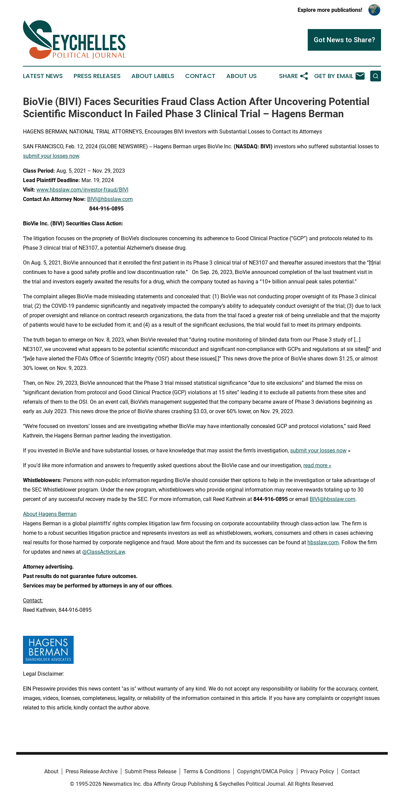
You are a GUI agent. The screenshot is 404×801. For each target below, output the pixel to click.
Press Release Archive (92, 771)
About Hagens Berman (50, 514)
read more (315, 465)
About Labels (152, 76)
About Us (241, 76)
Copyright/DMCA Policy (265, 771)
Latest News (43, 76)
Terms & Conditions (206, 771)
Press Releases (97, 76)
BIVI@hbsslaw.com (110, 199)
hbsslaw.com (323, 542)
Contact (200, 76)
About (51, 771)
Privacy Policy (317, 771)
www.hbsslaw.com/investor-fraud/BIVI (82, 189)
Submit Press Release (150, 771)
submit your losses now (51, 156)
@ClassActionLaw (103, 552)
